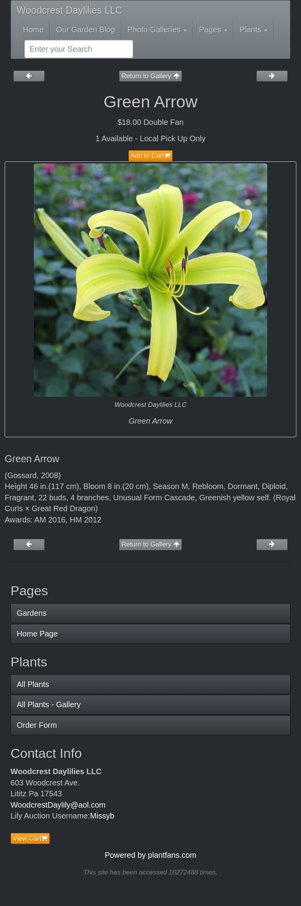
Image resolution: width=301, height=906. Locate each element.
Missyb (102, 815)
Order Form (37, 725)
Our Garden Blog (85, 29)
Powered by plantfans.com (150, 855)
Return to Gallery (150, 76)
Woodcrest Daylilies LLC (69, 10)
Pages (213, 29)
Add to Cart (150, 155)
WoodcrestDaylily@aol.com (57, 805)
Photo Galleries (157, 29)
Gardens (32, 613)
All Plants (33, 684)
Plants (253, 29)
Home (33, 29)
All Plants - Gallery (49, 704)
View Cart (30, 838)
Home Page (37, 633)
